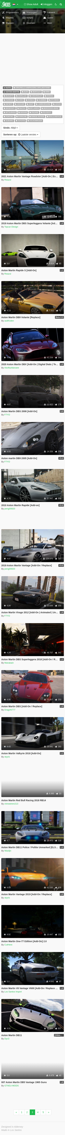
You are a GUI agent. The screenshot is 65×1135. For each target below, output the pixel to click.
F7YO (7, 414)
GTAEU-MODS (11, 1085)
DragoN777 (9, 710)
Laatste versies (20, 134)
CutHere (8, 944)
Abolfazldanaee (11, 367)
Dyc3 (6, 1038)
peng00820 (9, 508)
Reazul (7, 180)
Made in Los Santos (11, 1130)
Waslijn (7, 850)
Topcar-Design (11, 227)
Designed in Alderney (12, 1126)
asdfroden (9, 320)
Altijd (10, 127)
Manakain (9, 663)
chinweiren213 (11, 803)
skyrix (7, 757)
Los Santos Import (13, 991)
